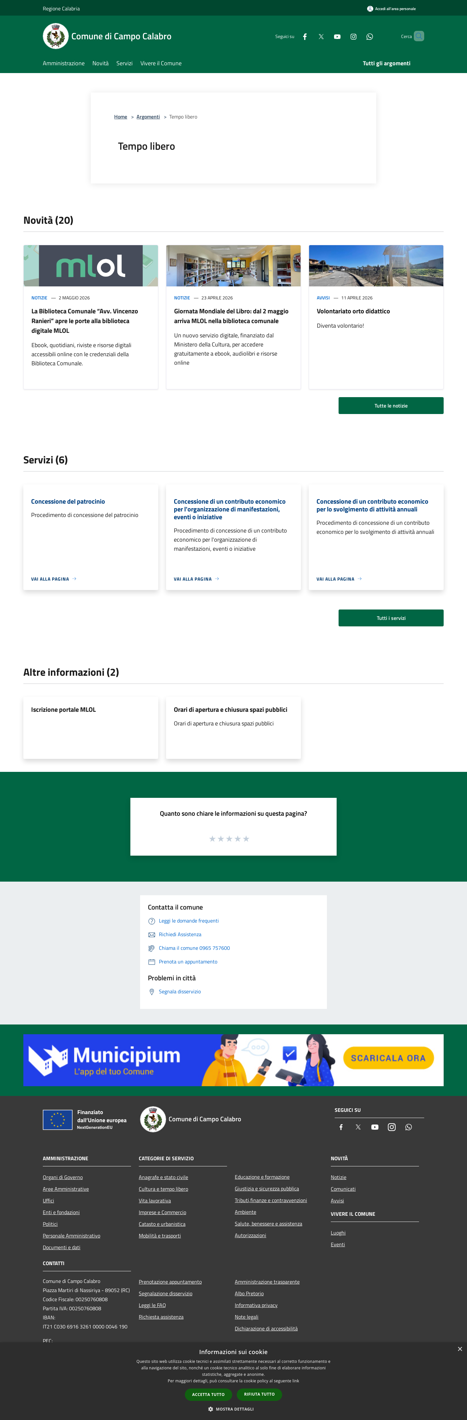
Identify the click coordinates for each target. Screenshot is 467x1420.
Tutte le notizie (391, 405)
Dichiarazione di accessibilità (266, 1328)
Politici (50, 1224)
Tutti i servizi (391, 618)
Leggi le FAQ (152, 1305)
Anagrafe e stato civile (163, 1177)
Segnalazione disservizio (165, 1293)
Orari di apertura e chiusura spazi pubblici (230, 709)
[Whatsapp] (358, 35)
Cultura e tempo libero (163, 1189)
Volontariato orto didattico (353, 311)
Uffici (48, 1200)
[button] (233, 1409)
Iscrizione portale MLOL (63, 709)
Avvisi (323, 297)
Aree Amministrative (66, 1189)
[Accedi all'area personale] (391, 8)
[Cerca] (416, 36)
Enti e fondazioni (61, 1212)
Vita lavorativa (155, 1200)
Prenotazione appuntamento (170, 1282)
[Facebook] (293, 35)
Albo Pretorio (249, 1293)
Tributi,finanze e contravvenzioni (271, 1200)
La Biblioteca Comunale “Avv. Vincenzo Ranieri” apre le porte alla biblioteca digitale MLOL (84, 320)
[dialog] (233, 1381)
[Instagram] (342, 35)
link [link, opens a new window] (296, 1381)
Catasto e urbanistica (162, 1224)
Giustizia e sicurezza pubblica (267, 1188)
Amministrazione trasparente (267, 1282)
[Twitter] (310, 35)
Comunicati (343, 1189)
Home (120, 116)
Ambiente (245, 1212)
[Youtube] (326, 35)
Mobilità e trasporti (160, 1235)
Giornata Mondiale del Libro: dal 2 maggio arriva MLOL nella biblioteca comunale (231, 316)
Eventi (338, 1244)
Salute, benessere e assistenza (268, 1223)
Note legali (246, 1317)
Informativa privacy (256, 1305)
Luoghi (338, 1233)
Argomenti (148, 116)
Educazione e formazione (262, 1177)
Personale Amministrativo (71, 1235)
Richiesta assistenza (161, 1317)
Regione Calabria (61, 8)
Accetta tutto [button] (208, 1394)
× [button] (459, 1349)
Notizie (39, 297)
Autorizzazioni (250, 1235)
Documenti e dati (61, 1247)
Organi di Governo (63, 1177)
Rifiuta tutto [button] (259, 1394)
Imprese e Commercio (162, 1212)
